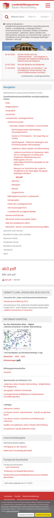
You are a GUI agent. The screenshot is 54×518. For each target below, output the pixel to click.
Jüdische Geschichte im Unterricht (18, 310)
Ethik (7, 103)
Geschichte (10, 114)
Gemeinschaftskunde (14, 215)
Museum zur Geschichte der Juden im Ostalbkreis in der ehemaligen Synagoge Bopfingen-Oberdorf (27, 37)
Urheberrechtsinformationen (27, 500)
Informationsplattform (17, 208)
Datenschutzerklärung (12, 511)
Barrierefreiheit (9, 500)
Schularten (8, 250)
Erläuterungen (10, 360)
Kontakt (17, 496)
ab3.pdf (19, 177)
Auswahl (7, 372)
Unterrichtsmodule (13, 30)
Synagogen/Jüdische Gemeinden (18, 390)
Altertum (15, 181)
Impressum (8, 496)
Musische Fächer (10, 238)
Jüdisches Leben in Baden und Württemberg (30, 148)
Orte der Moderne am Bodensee (31, 64)
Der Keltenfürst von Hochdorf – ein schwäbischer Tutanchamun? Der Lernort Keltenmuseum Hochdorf (32, 70)
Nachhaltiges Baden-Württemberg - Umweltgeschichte (27, 131)
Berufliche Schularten (12, 246)
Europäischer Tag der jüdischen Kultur (20, 429)
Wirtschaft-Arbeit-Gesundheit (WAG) (20, 219)
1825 (17, 356)
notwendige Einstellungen (25, 515)
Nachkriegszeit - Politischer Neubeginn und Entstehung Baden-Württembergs (30, 143)
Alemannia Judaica (12, 408)
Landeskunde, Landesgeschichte (27, 28)
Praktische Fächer (11, 242)
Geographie (10, 110)
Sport (5, 254)
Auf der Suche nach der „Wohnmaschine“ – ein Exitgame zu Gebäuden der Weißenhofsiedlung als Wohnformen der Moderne (33, 57)
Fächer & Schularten (14, 24)
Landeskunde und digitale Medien (22, 211)
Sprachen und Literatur (13, 231)
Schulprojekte (13, 200)
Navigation (9, 87)
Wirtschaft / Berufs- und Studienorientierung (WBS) (27, 227)
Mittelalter (16, 185)
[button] (32, 16)
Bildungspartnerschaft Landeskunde (23, 196)
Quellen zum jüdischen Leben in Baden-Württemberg (26, 425)
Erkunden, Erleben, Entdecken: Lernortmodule (29, 126)
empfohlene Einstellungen (43, 515)
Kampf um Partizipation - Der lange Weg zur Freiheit (30, 137)
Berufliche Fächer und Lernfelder (17, 234)
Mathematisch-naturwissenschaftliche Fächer (22, 93)
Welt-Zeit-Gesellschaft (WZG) (17, 223)
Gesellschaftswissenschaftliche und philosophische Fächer (26, 98)
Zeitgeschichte (18, 192)
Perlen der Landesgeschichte (20, 204)
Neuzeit (15, 189)
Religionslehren (11, 107)
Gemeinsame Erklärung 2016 (16, 301)
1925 (23, 356)
